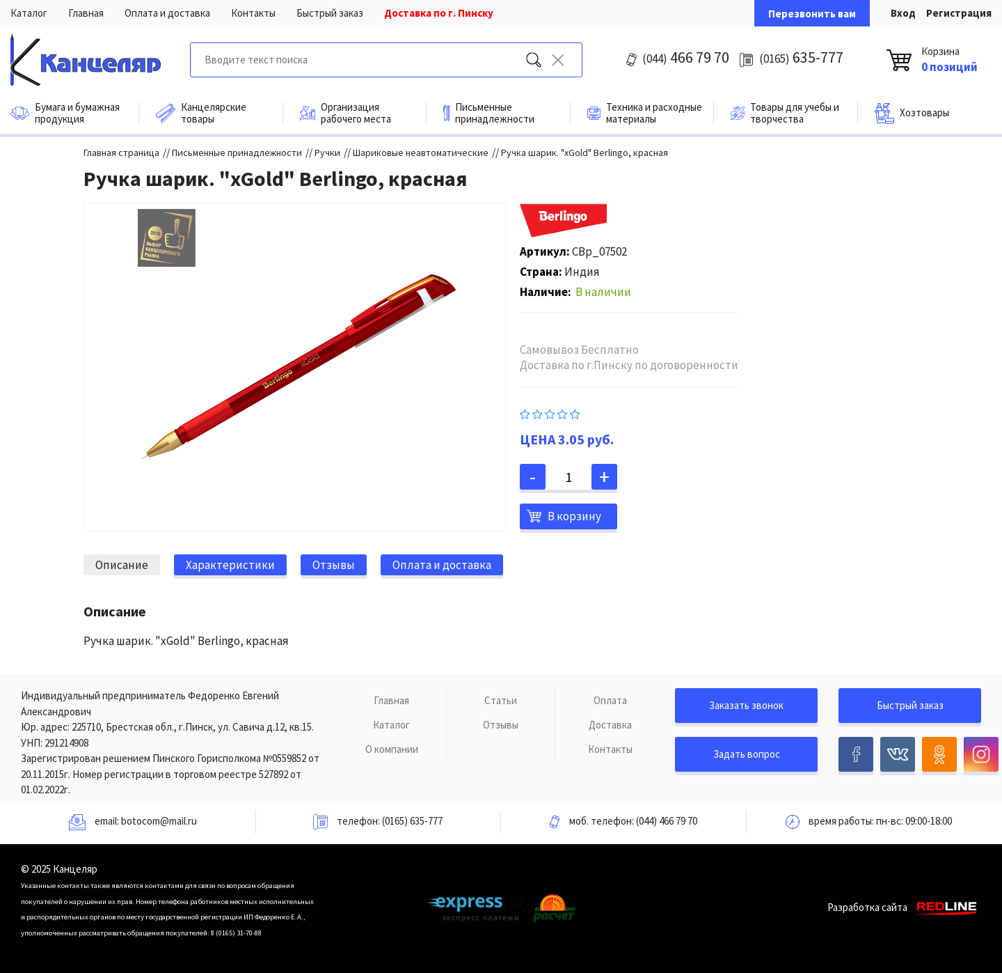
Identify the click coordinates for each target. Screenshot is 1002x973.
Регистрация (959, 13)
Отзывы (500, 724)
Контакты (253, 13)
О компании (391, 749)
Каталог (28, 13)
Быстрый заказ (329, 13)
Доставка (610, 724)
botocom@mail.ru (159, 820)
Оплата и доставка (167, 13)
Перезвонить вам (812, 13)
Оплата (610, 700)
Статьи (500, 700)
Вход (903, 13)
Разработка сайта (904, 907)
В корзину (574, 516)
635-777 (801, 57)
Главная (86, 13)
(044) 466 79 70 (666, 820)
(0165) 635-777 (412, 820)
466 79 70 (685, 57)
